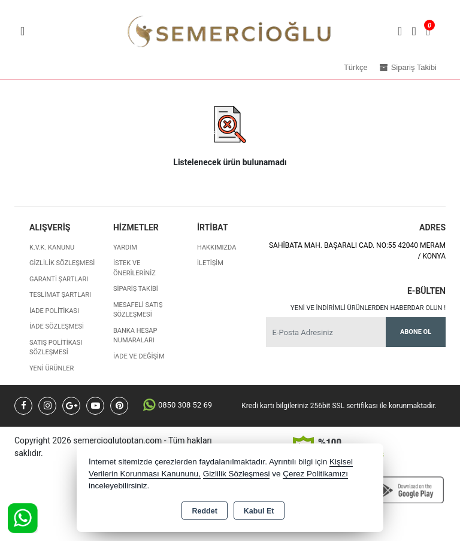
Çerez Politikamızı (315, 473)
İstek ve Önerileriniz (134, 268)
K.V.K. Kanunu (51, 247)
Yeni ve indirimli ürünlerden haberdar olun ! (368, 308)
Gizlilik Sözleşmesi (62, 263)
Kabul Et (259, 511)
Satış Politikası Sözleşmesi (55, 348)
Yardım (125, 247)
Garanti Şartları (58, 279)
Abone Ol (415, 332)
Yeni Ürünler (51, 368)
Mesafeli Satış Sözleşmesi (138, 310)
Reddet (204, 511)
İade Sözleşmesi (56, 326)
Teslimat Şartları (60, 295)
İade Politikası (54, 311)
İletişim (210, 263)
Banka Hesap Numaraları (135, 336)
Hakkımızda (216, 247)
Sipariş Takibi (135, 289)
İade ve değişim (139, 356)
